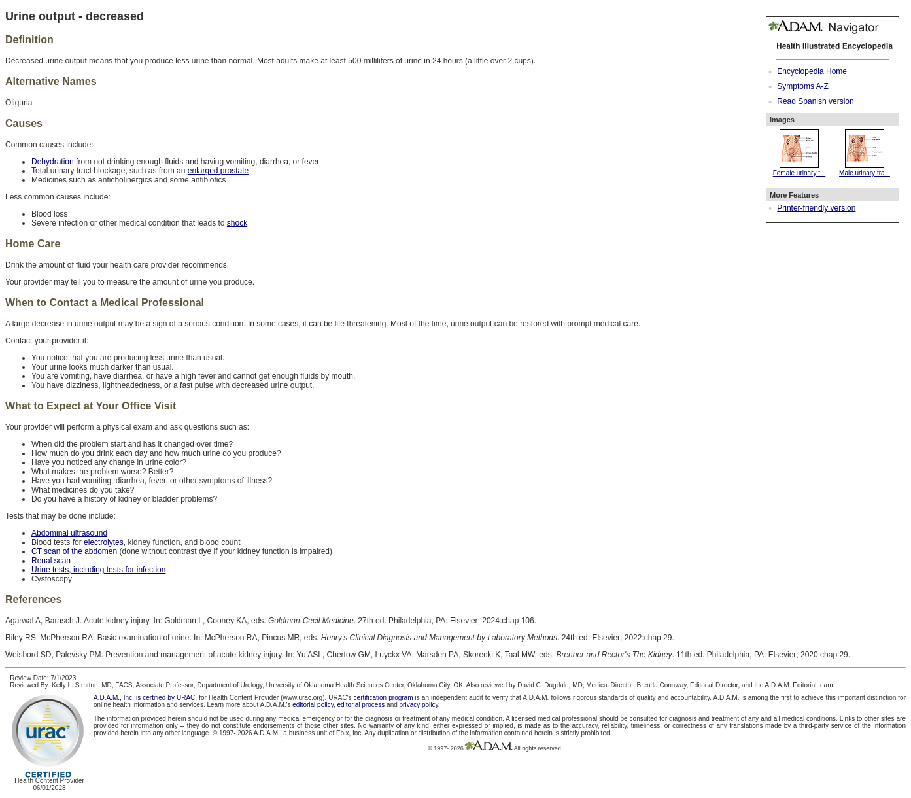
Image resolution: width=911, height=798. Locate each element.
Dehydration (52, 161)
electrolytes (104, 542)
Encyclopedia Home (812, 71)
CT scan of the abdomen (74, 551)
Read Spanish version (815, 101)
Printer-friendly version (816, 208)
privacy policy (419, 704)
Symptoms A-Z (803, 86)
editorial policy (313, 704)
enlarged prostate (218, 170)
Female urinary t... (799, 169)
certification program (383, 697)
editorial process (361, 704)
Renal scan (51, 560)
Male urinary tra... (864, 169)
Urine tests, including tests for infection (98, 569)
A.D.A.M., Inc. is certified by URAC (144, 697)
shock (237, 223)
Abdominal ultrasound (69, 533)
